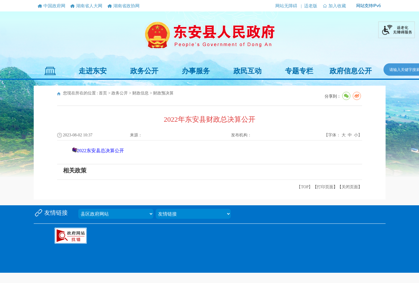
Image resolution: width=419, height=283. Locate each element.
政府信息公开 (351, 71)
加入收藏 (337, 6)
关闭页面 (350, 187)
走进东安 (93, 71)
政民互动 (247, 71)
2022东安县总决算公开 (100, 150)
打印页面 (325, 187)
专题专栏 (299, 71)
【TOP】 (305, 187)
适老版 (310, 6)
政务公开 (144, 71)
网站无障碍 (286, 6)
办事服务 (196, 71)
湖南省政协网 (126, 6)
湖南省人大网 (89, 6)
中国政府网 (54, 6)
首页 (103, 93)
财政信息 (140, 93)
